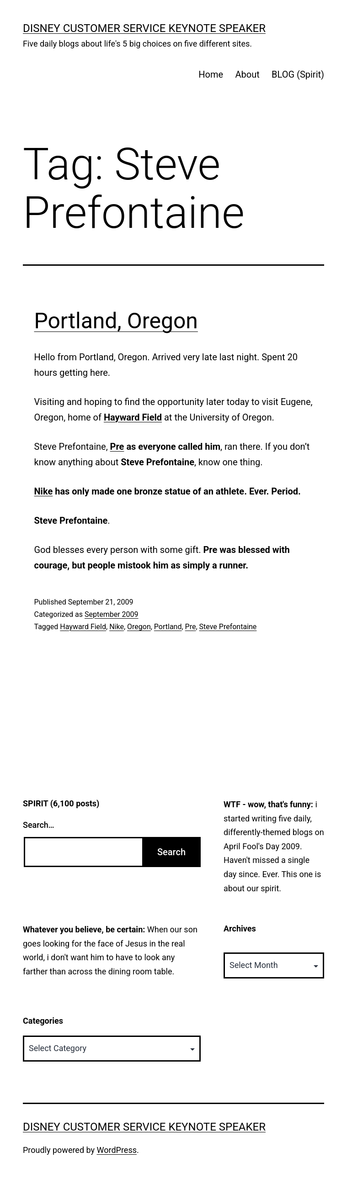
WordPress (117, 1150)
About (247, 74)
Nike (43, 491)
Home (210, 74)
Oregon (139, 626)
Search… (38, 825)
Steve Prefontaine (228, 626)
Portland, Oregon (116, 321)
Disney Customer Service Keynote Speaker (144, 28)
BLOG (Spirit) (298, 74)
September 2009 (112, 614)
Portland (168, 626)
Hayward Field (83, 626)
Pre (117, 446)
